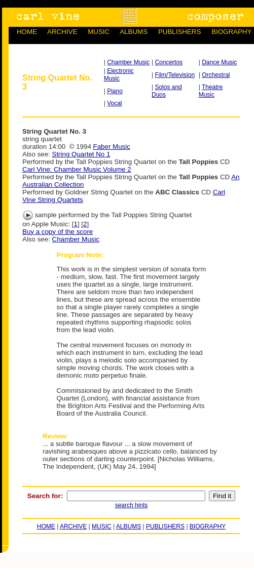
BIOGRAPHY (231, 31)
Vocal (114, 103)
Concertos (169, 62)
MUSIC (99, 31)
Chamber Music (128, 62)
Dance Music (219, 62)
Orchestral (216, 74)
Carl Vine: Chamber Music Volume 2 (76, 169)
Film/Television (175, 74)
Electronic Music (119, 74)
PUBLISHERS (179, 31)
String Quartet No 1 (81, 154)
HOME (27, 31)
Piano (115, 91)
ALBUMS (134, 31)
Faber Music (111, 146)
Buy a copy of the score (57, 231)
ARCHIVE (62, 31)
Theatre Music (211, 91)
